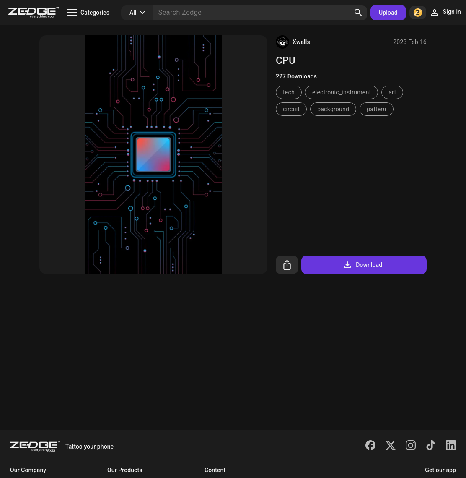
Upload (388, 12)
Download (362, 265)
